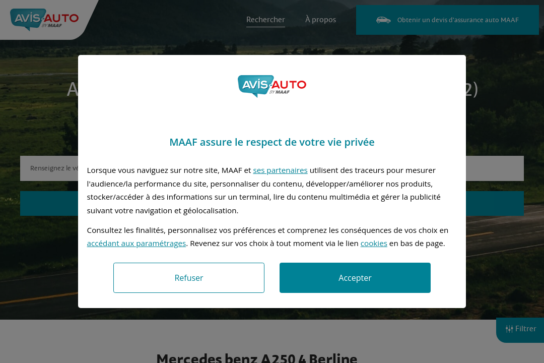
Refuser (188, 277)
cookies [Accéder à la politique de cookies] (374, 243)
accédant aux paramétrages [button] (136, 243)
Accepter (354, 277)
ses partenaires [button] (280, 170)
